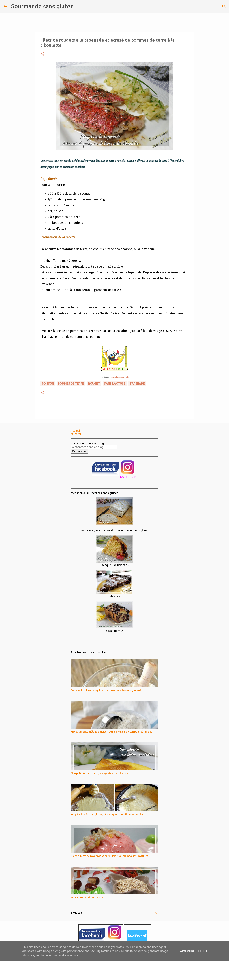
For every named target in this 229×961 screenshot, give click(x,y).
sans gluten (115, 377)
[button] (42, 54)
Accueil (75, 430)
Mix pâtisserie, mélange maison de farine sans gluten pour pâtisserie (111, 731)
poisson (48, 383)
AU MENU (77, 434)
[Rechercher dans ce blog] (94, 447)
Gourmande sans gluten (42, 6)
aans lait (125, 377)
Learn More (186, 951)
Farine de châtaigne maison (87, 897)
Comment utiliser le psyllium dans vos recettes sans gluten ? (106, 690)
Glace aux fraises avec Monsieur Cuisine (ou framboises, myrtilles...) (111, 856)
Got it (202, 951)
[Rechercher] (79, 6)
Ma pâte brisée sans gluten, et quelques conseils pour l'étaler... (108, 814)
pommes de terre (71, 383)
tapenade (137, 383)
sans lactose (114, 383)
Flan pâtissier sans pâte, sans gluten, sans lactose (100, 773)
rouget (94, 383)
